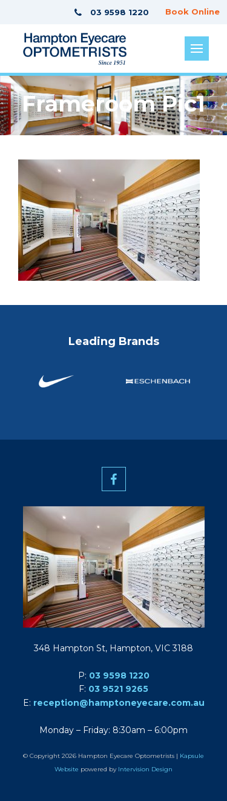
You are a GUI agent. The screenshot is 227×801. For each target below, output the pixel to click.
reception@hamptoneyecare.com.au (119, 702)
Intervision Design (145, 769)
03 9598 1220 (119, 675)
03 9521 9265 (118, 688)
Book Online (192, 11)
